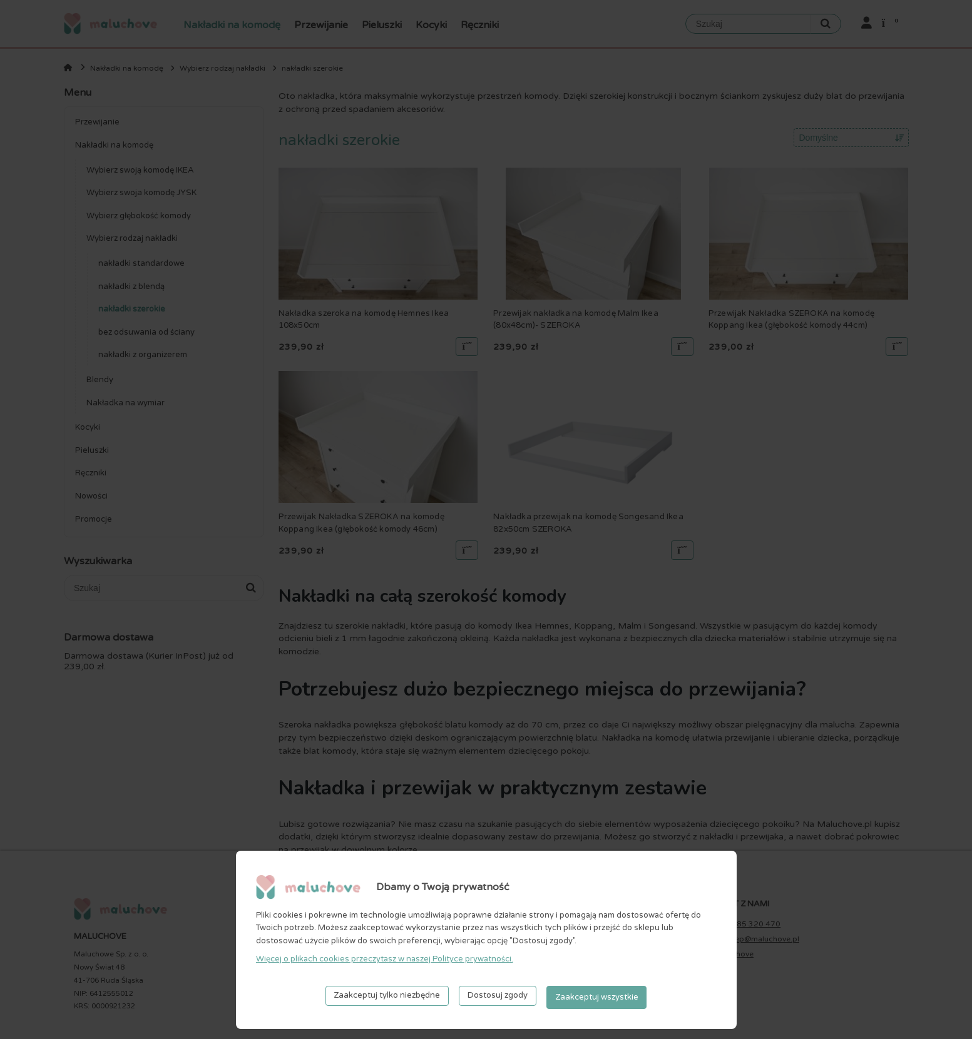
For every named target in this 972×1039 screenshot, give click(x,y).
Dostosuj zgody (498, 998)
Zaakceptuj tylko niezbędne (387, 998)
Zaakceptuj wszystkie (596, 998)
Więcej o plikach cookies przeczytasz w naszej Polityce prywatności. (384, 962)
